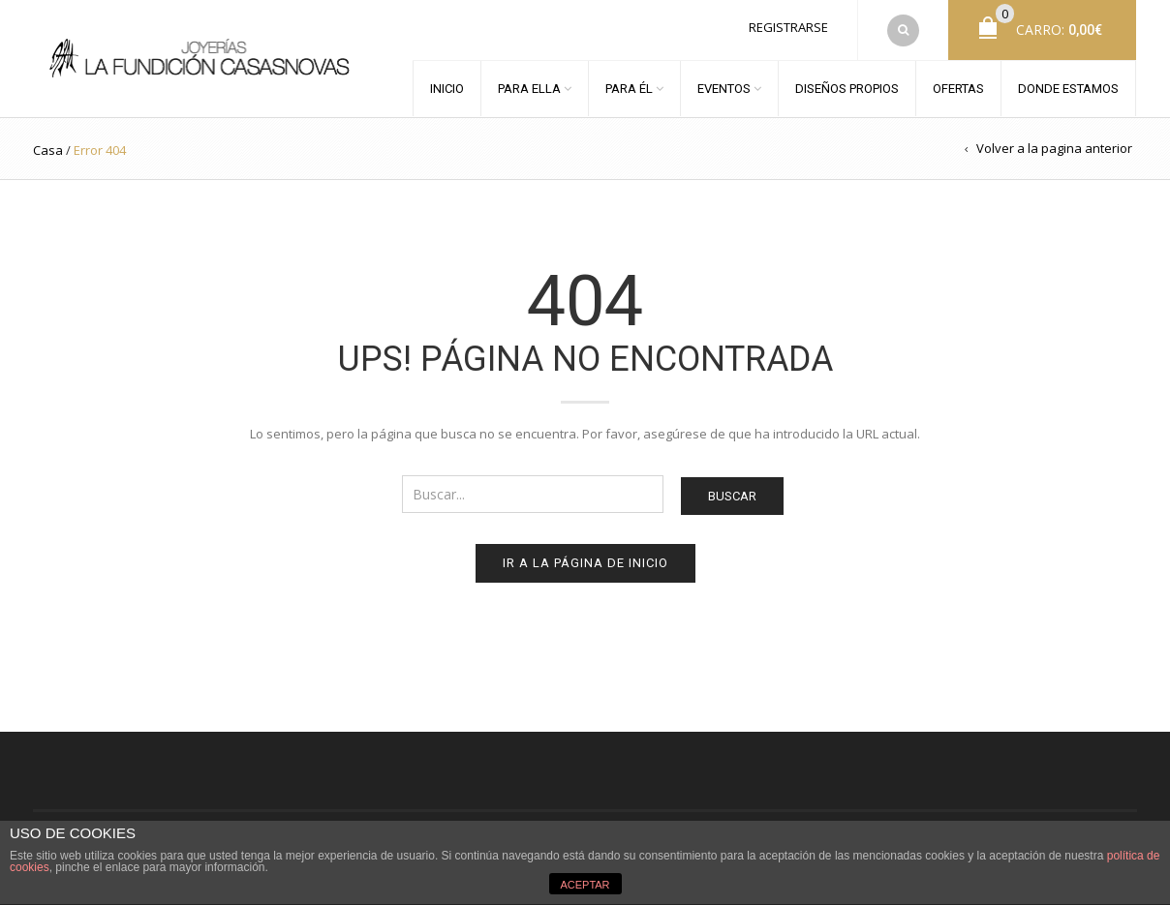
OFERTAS (958, 88)
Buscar (732, 496)
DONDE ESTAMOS (1068, 88)
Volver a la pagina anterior (1054, 148)
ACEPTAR (584, 884)
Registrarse (788, 27)
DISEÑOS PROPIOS (847, 88)
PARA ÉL (629, 88)
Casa (48, 150)
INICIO (447, 88)
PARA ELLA (529, 88)
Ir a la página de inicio (585, 563)
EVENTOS (724, 88)
